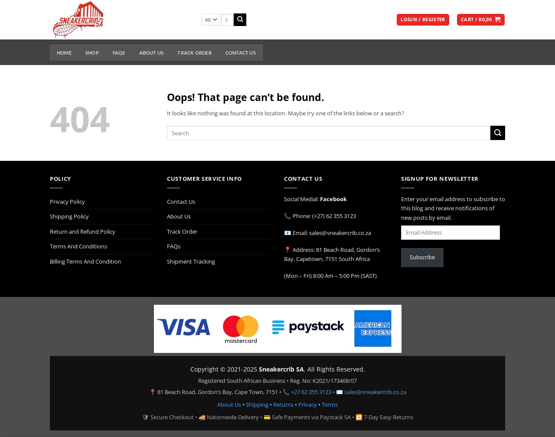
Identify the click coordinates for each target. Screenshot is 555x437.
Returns (283, 404)
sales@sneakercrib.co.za (375, 392)
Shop (92, 52)
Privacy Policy (67, 201)
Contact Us (240, 52)
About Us (151, 52)
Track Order (194, 52)
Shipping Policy (69, 216)
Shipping (257, 404)
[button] (423, 20)
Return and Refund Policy (82, 231)
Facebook (333, 199)
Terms (330, 404)
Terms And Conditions (78, 246)
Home (64, 52)
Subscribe (422, 257)
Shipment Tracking (191, 261)
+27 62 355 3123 (311, 392)
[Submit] (240, 19)
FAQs (119, 52)
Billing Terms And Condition (85, 261)
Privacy (307, 404)
